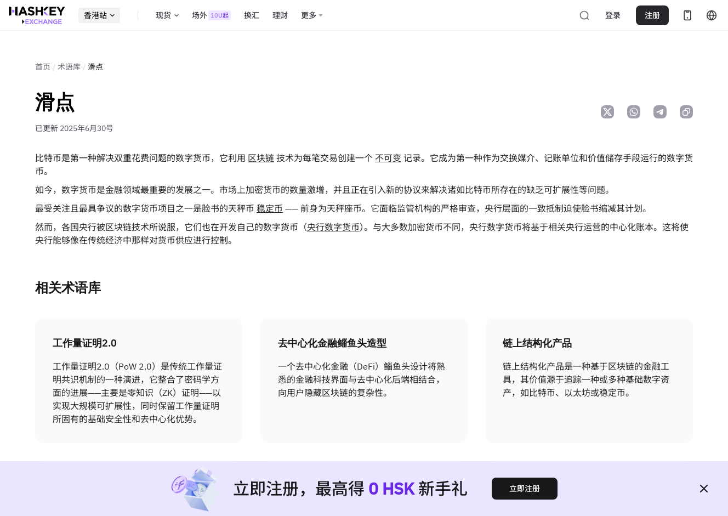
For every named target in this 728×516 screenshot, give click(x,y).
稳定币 (270, 208)
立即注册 (524, 489)
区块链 (261, 157)
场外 (211, 15)
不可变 (388, 157)
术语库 (69, 67)
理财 (280, 15)
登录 (613, 15)
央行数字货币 (333, 227)
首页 (42, 67)
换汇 (251, 15)
